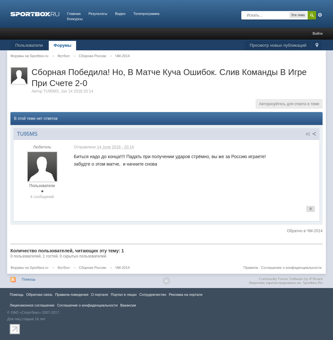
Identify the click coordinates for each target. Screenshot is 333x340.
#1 (311, 134)
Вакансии (128, 305)
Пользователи (29, 45)
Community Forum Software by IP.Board (291, 279)
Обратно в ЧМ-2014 (305, 231)
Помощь (29, 279)
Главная (74, 14)
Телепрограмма (146, 14)
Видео (120, 14)
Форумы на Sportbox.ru (29, 268)
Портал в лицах (124, 294)
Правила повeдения (71, 294)
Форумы (63, 45)
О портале (99, 294)
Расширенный (320, 15)
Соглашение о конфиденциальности (291, 268)
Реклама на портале (186, 294)
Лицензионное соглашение (32, 305)
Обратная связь (39, 294)
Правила (251, 268)
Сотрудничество (152, 294)
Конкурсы (75, 19)
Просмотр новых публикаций (278, 45)
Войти (318, 33)
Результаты (97, 14)
